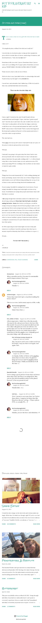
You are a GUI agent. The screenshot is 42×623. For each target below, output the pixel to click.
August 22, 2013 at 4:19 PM (25, 372)
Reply (9, 290)
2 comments (11, 606)
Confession (10, 259)
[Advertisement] (21, 454)
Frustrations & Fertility (18, 560)
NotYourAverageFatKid (18, 281)
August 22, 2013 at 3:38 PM (21, 307)
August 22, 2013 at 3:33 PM (24, 294)
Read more (36, 524)
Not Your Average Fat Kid (16, 4)
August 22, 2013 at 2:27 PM (23, 274)
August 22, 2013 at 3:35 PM (21, 339)
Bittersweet (10, 588)
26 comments (11, 524)
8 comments (11, 578)
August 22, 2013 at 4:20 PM (21, 385)
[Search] (35, 3)
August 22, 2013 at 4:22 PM (27, 394)
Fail (16, 259)
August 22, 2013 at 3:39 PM (21, 353)
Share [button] (36, 259)
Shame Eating (10, 506)
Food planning (23, 259)
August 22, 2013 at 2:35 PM (21, 283)
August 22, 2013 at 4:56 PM (21, 410)
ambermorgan (11, 294)
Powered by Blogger (21, 616)
